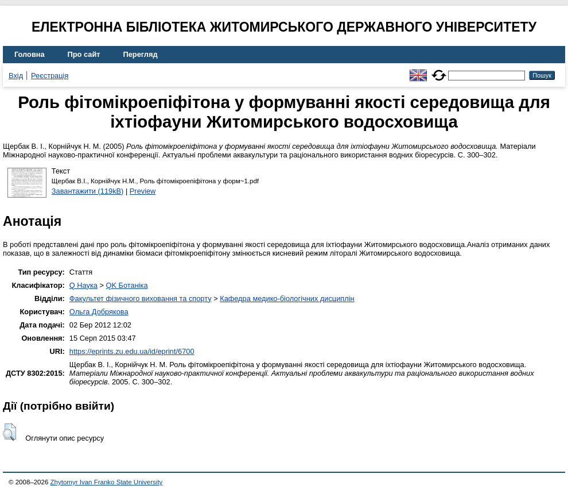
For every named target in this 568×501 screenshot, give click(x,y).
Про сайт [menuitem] (84, 54)
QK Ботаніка (127, 285)
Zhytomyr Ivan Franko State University (106, 482)
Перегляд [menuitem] (140, 54)
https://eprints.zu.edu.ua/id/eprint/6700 (131, 351)
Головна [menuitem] (29, 54)
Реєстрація (49, 75)
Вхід (16, 75)
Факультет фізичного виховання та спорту (140, 298)
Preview (143, 191)
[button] (9, 432)
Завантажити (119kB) (88, 191)
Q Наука (83, 285)
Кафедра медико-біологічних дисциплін (287, 298)
